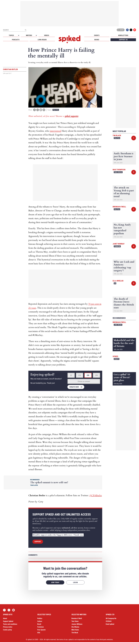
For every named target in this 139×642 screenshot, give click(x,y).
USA (38, 633)
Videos (46, 35)
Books (96, 40)
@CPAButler (95, 495)
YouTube (134, 30)
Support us (123, 40)
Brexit (39, 624)
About (5, 618)
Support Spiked (8, 621)
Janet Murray (119, 244)
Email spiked (110, 624)
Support (37, 542)
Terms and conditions (10, 624)
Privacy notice (7, 627)
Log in (120, 30)
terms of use (63, 639)
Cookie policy (7, 630)
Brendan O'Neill (119, 207)
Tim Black (117, 135)
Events (96, 35)
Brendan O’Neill (76, 618)
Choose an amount (84, 381)
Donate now (74, 387)
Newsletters (123, 35)
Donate (116, 359)
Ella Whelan (118, 281)
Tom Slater (75, 621)
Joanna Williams (76, 624)
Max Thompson (119, 170)
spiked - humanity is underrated (69, 39)
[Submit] (25, 29)
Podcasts (15, 40)
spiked (115, 356)
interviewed (55, 130)
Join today (55, 582)
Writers (29, 35)
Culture (39, 621)
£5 (71, 375)
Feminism (117, 246)
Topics (11, 35)
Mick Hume (75, 630)
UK (115, 283)
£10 (79, 375)
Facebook (127, 30)
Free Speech (118, 172)
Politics (55, 110)
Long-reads (42, 40)
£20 (88, 375)
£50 (96, 375)
